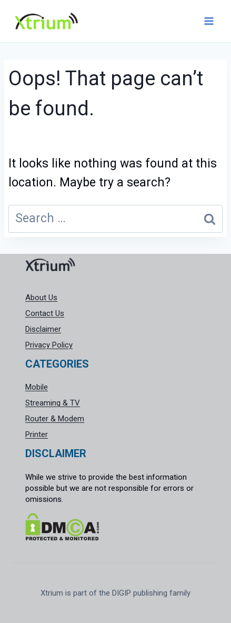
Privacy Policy (49, 345)
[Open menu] (208, 21)
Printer (36, 434)
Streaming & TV (52, 403)
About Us (41, 297)
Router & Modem (54, 418)
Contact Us (44, 313)
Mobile (36, 387)
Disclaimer (43, 329)
